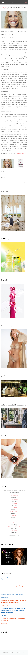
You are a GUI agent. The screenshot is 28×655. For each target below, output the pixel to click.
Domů (2, 7)
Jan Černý (14, 530)
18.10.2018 (4, 37)
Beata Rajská (14, 515)
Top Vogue (14, 2)
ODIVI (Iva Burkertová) (14, 527)
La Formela (14, 507)
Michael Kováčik (14, 511)
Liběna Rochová (14, 499)
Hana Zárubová (14, 519)
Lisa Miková (14, 523)
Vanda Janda (14, 503)
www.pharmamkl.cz (21, 153)
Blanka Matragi (14, 495)
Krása (6, 7)
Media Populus (21, 653)
